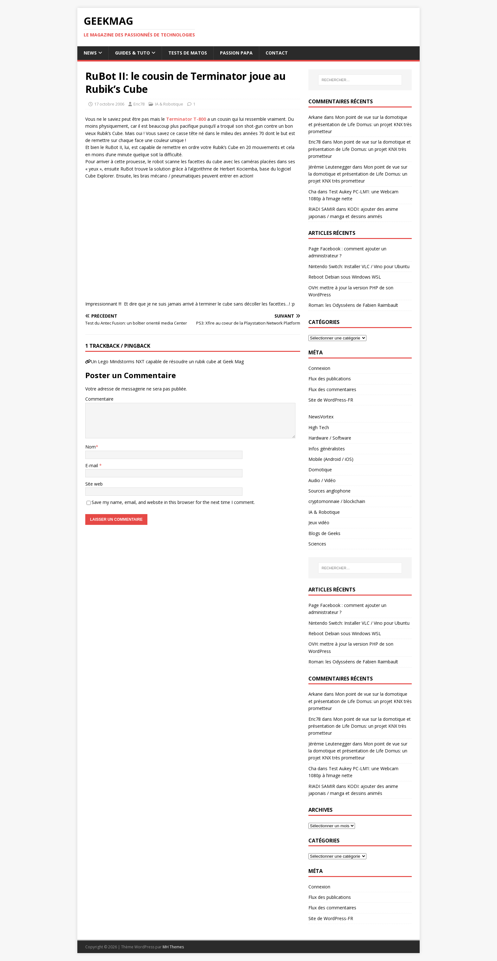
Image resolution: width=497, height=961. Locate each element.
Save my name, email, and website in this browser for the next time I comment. (173, 502)
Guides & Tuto (132, 53)
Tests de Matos (187, 53)
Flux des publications (329, 379)
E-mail (92, 465)
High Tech (318, 427)
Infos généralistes (326, 449)
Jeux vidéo (318, 522)
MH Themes (173, 947)
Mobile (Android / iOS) (330, 459)
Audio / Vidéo (322, 480)
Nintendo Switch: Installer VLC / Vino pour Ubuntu (359, 266)
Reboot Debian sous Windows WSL (344, 277)
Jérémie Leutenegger (329, 167)
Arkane (315, 117)
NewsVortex (320, 417)
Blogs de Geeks (324, 533)
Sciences (317, 544)
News (90, 53)
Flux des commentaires (332, 389)
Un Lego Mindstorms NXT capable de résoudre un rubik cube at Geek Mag (167, 361)
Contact (277, 53)
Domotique (320, 470)
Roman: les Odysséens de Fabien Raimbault (353, 305)
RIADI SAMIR (321, 209)
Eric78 (139, 104)
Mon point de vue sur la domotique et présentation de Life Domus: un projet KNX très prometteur (360, 124)
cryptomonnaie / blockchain (336, 501)
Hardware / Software (329, 438)
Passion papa (236, 53)
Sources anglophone (329, 491)
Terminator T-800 (186, 119)
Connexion (319, 368)
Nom (90, 447)
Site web (94, 484)
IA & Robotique (169, 104)
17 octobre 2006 (109, 104)
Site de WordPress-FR (330, 400)
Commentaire (99, 399)
